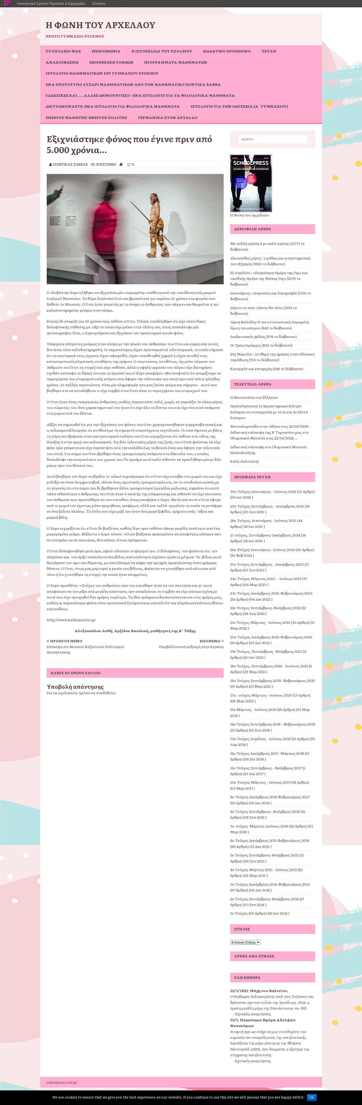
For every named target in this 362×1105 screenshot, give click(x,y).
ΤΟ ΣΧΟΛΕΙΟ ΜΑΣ (63, 50)
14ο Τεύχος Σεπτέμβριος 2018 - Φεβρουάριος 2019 (272, 724)
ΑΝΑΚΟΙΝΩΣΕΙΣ (62, 62)
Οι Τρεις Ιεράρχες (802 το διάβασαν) (261, 345)
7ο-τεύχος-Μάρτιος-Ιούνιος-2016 (259, 826)
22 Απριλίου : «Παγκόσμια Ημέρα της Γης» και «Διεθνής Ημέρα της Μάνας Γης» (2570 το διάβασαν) (269, 278)
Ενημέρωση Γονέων (111, 62)
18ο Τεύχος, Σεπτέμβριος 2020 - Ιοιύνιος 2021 (269, 665)
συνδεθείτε (105, 692)
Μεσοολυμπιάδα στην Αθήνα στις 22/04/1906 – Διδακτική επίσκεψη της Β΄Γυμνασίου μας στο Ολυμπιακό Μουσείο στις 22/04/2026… (270, 432)
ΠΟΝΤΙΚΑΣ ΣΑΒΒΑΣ (70, 164)
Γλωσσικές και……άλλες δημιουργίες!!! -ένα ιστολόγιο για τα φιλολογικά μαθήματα (140, 95)
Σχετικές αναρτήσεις (253, 1013)
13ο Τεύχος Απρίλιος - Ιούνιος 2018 (260, 738)
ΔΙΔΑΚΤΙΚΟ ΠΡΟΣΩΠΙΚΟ (227, 50)
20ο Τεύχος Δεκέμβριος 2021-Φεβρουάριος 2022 (271, 636)
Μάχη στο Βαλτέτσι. (269, 990)
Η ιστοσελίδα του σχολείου (161, 50)
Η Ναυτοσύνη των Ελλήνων (254, 397)
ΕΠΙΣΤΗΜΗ (106, 164)
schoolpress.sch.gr (62, 1082)
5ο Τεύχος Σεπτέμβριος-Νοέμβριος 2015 (264, 855)
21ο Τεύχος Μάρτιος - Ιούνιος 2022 (260, 622)
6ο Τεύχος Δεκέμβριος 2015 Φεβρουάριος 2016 (269, 840)
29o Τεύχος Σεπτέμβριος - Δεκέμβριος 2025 (267, 506)
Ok (312, 1098)
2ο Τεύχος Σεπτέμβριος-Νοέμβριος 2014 (264, 898)
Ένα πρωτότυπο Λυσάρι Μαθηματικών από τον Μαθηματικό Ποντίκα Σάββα (133, 84)
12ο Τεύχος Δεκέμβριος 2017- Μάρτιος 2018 (267, 753)
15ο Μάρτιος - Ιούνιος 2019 (253, 709)
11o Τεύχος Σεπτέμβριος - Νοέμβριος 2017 (266, 767)
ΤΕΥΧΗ (269, 50)
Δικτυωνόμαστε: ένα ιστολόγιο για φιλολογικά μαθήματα (113, 106)
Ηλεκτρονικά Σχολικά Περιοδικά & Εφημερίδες (51, 3)
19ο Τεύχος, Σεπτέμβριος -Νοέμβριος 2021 (266, 651)
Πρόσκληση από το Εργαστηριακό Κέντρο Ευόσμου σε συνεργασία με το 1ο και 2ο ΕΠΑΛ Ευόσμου (269, 411)
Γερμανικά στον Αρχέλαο (168, 117)
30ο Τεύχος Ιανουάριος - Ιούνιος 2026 (263, 491)
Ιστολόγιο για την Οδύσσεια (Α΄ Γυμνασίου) (239, 106)
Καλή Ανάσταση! (244, 461)
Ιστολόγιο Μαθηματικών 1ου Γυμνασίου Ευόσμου (102, 73)
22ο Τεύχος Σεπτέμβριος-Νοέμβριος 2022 (265, 607)
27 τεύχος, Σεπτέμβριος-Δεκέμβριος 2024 (265, 535)
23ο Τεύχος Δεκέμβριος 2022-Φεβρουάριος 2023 (271, 593)
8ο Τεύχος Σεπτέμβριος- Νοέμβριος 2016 (265, 811)
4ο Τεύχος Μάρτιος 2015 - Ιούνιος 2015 (263, 869)
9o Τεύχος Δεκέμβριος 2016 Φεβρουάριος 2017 (270, 796)
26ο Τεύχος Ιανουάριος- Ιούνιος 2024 (262, 549)
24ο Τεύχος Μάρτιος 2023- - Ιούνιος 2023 (265, 578)
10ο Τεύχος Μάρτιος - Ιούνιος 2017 (260, 782)
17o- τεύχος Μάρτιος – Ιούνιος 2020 (261, 695)
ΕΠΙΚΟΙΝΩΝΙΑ (106, 50)
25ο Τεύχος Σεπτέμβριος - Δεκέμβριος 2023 (267, 564)
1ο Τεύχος (239, 913)
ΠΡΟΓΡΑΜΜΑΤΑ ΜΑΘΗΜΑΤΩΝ (175, 62)
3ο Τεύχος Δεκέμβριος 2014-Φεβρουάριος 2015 (270, 884)
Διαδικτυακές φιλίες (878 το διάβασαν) (263, 336)
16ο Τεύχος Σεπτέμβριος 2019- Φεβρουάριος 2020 (272, 680)
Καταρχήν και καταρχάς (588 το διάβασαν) (266, 368)
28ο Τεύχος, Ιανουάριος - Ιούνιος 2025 (263, 520)
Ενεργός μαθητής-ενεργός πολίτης (86, 117)
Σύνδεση (98, 3)
